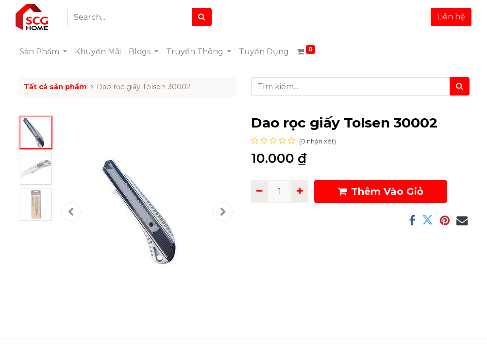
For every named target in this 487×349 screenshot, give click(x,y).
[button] (71, 212)
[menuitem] (100, 52)
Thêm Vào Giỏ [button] (380, 191)
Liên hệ (449, 16)
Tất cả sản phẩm (55, 86)
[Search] (204, 17)
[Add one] (299, 191)
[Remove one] (259, 191)
